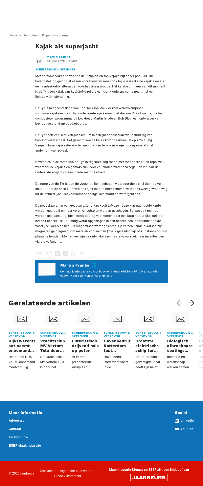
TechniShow (18, 437)
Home (13, 35)
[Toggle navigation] (190, 8)
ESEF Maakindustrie (25, 445)
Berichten (30, 35)
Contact (15, 429)
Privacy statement (67, 476)
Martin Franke (58, 57)
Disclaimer (48, 471)
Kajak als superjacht (57, 35)
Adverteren (17, 420)
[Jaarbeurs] (149, 477)
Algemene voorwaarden (77, 471)
